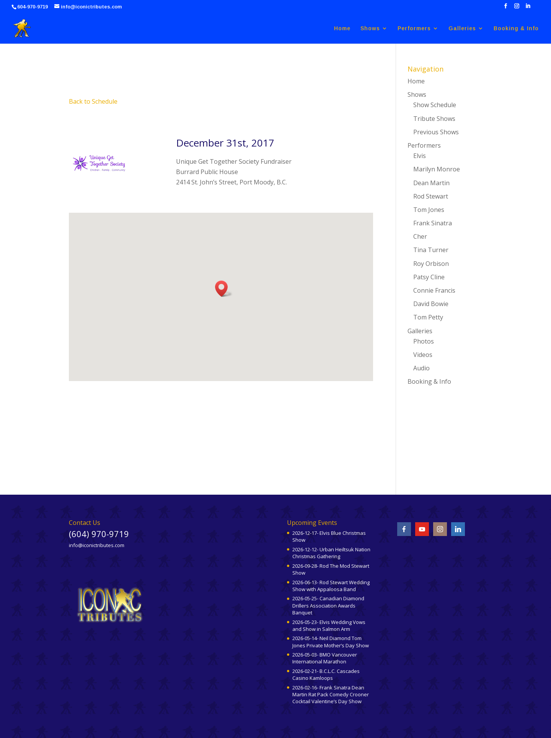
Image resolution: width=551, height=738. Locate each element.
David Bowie (430, 304)
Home (342, 28)
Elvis (419, 156)
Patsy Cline (429, 277)
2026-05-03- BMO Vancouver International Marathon (324, 658)
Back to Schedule (93, 101)
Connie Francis (434, 290)
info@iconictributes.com (96, 545)
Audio (421, 368)
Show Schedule (434, 105)
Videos (422, 354)
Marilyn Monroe (436, 169)
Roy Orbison (431, 263)
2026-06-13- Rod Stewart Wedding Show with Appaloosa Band (331, 586)
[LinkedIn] (527, 8)
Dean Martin (431, 183)
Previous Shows (436, 132)
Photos (423, 341)
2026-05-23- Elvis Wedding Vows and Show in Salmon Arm (328, 625)
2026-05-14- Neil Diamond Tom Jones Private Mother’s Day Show (330, 641)
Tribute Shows (434, 118)
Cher (420, 236)
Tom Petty (428, 317)
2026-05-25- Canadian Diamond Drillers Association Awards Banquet (328, 605)
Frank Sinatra (432, 223)
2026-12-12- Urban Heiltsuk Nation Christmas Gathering (331, 553)
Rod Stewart (430, 196)
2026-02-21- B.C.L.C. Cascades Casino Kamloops (326, 674)
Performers (414, 28)
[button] (224, 288)
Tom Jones (428, 209)
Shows (370, 28)
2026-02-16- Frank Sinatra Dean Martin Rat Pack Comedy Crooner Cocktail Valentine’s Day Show (330, 694)
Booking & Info (516, 28)
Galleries (462, 28)
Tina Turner (430, 250)
